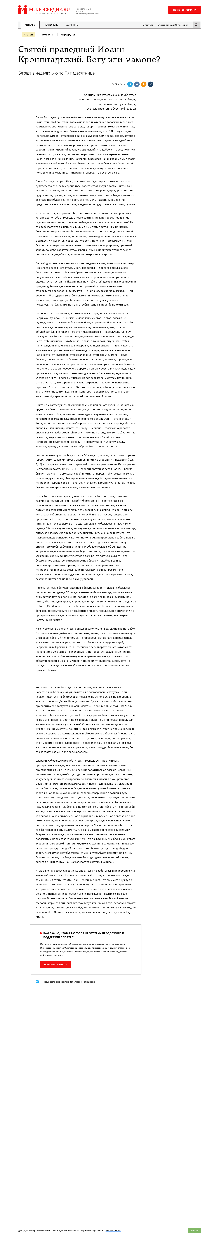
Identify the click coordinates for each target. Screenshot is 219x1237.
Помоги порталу (184, 10)
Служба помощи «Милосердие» (173, 24)
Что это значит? (113, 1230)
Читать (30, 24)
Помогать (51, 25)
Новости (48, 34)
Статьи (28, 34)
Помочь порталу (55, 964)
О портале (148, 24)
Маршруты (68, 34)
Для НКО (72, 25)
